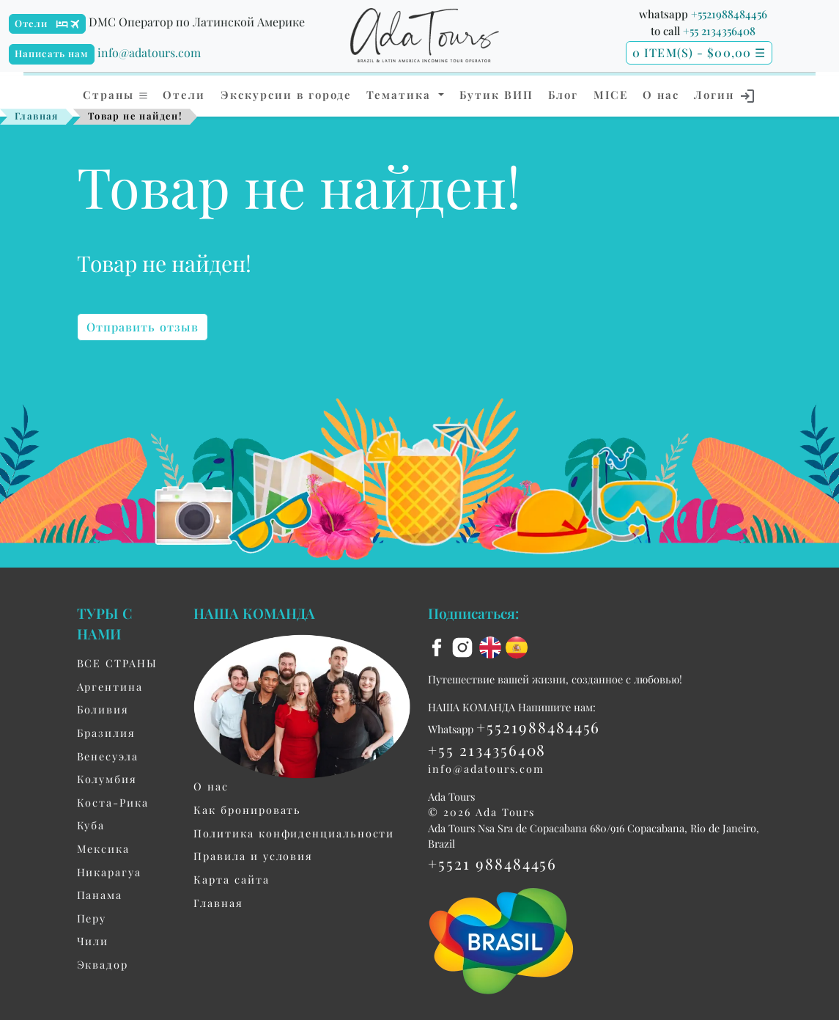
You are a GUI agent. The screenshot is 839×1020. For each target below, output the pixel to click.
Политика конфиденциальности (293, 833)
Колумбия (107, 778)
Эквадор (102, 964)
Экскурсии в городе (286, 94)
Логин (725, 96)
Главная (37, 115)
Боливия (103, 709)
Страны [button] (116, 94)
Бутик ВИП (496, 94)
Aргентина (110, 686)
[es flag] (517, 646)
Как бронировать (247, 809)
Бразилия (106, 732)
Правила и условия (253, 855)
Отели (31, 23)
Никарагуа (109, 872)
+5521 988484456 (492, 863)
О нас (661, 94)
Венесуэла (107, 756)
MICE (611, 94)
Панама (100, 894)
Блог (563, 94)
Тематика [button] (400, 94)
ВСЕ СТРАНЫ (117, 663)
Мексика (103, 848)
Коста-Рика (113, 802)
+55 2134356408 (719, 30)
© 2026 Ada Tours (481, 811)
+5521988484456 (729, 14)
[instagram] (464, 646)
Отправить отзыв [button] (142, 326)
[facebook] (439, 646)
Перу (92, 918)
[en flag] (492, 646)
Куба (91, 825)
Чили (93, 940)
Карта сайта (231, 879)
